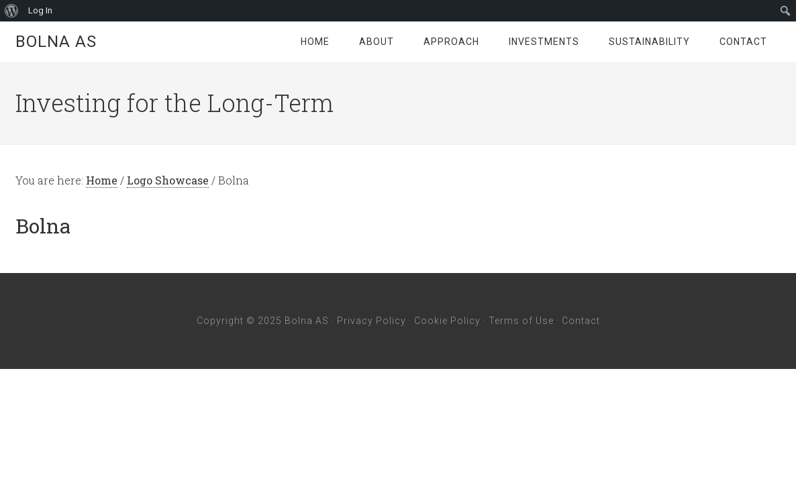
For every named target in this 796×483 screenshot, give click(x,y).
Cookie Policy (447, 320)
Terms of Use (521, 320)
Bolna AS (56, 41)
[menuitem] (11, 10)
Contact (581, 320)
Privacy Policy (371, 320)
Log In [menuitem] (40, 10)
